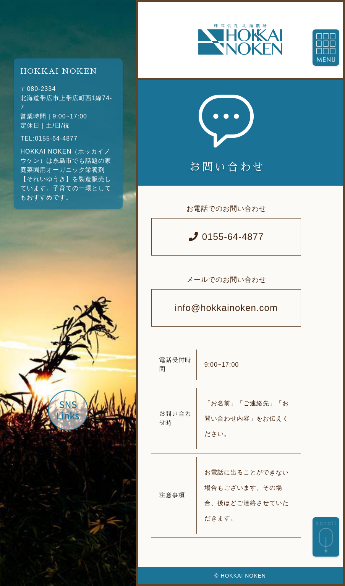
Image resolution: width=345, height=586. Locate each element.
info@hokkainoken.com (226, 308)
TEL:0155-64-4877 (48, 138)
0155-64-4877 (226, 236)
